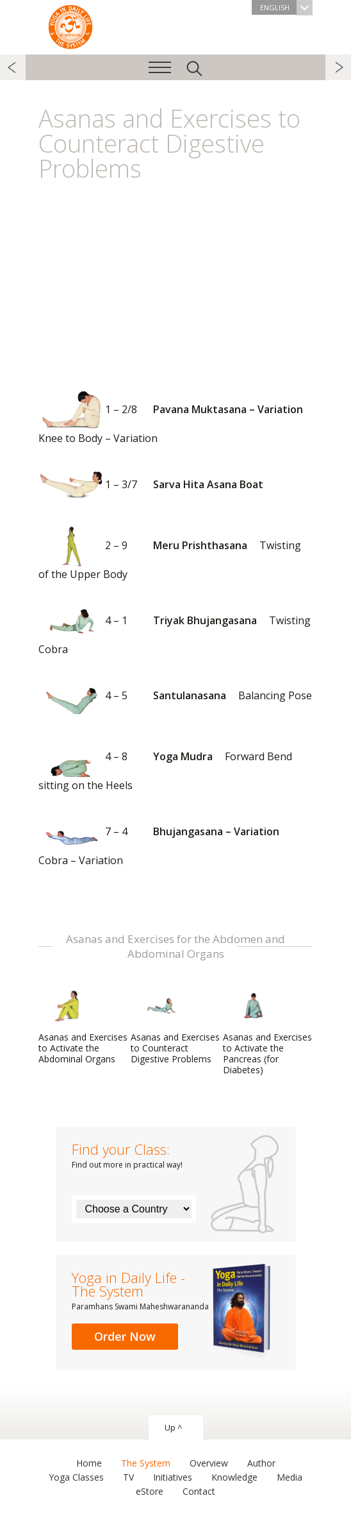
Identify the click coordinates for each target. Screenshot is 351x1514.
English (286, 7)
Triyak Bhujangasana (174, 628)
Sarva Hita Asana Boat (150, 485)
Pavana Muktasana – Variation (175, 417)
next (338, 67)
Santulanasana (175, 696)
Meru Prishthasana (169, 553)
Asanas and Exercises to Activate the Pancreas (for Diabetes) (267, 1031)
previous (13, 67)
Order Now (125, 1336)
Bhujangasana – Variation (163, 839)
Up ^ (173, 1427)
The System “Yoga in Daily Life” (70, 25)
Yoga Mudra (165, 764)
